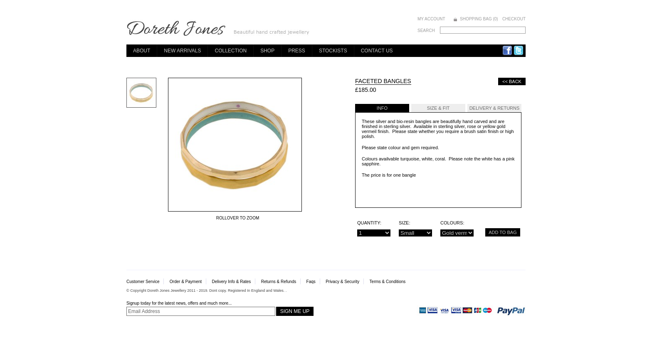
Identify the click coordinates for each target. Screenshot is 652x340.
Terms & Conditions (388, 281)
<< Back (511, 81)
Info (382, 108)
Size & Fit (438, 108)
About (141, 51)
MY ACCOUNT (431, 19)
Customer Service (142, 281)
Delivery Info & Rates (231, 281)
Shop (267, 51)
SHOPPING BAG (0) (479, 19)
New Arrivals (182, 51)
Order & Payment (186, 281)
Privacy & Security (342, 281)
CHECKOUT (514, 19)
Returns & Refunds (278, 281)
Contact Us (377, 51)
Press (296, 51)
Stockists (333, 51)
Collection (231, 51)
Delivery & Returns (494, 108)
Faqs (311, 281)
